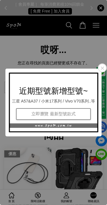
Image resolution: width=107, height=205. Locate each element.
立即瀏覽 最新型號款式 (53, 113)
